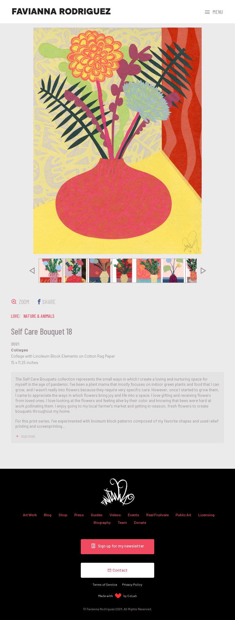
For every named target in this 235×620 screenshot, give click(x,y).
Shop (62, 515)
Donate (140, 522)
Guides (97, 515)
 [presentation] (32, 271)
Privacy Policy (132, 584)
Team (122, 522)
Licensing (206, 515)
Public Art (183, 515)
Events (133, 515)
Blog (47, 515)
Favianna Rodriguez (61, 12)
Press (79, 515)
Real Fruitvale (157, 515)
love (15, 316)
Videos (115, 515)
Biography (102, 522)
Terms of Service (105, 584)
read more (28, 436)
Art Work (30, 515)
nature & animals (39, 316)
